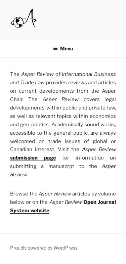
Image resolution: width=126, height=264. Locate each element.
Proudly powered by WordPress (44, 248)
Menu (63, 48)
